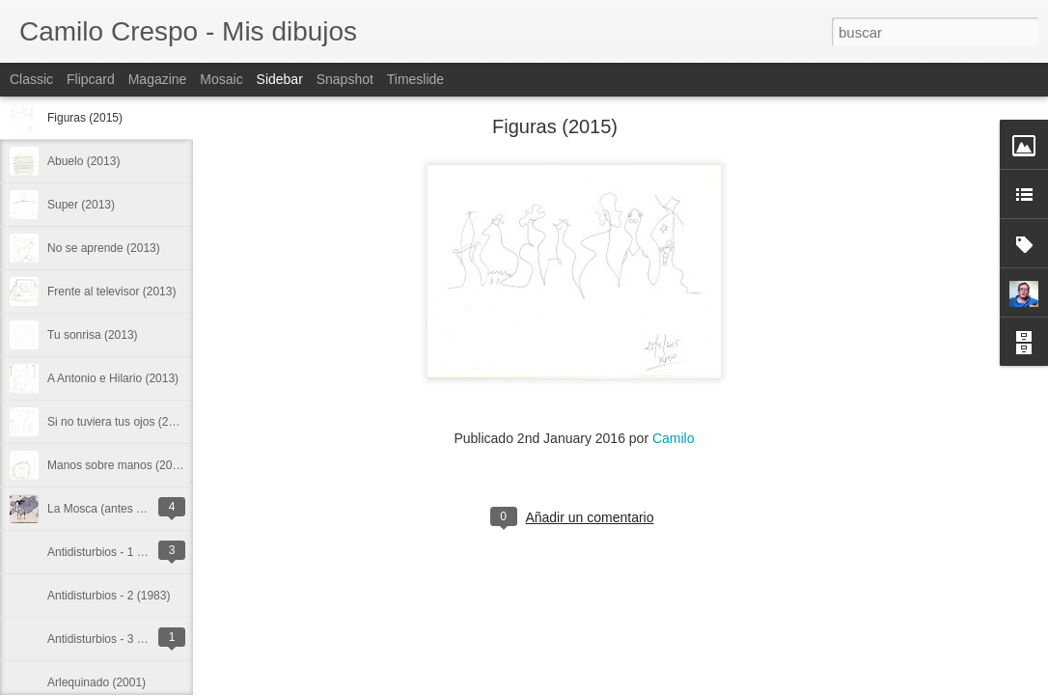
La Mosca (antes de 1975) (114, 508)
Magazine (157, 79)
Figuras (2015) (85, 118)
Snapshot (345, 79)
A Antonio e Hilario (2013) (113, 378)
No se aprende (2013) (103, 248)
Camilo (673, 438)
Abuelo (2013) (83, 161)
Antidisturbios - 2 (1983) (108, 595)
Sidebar (280, 79)
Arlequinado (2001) (96, 682)
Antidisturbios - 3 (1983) (108, 639)
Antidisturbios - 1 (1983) (108, 552)
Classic (31, 79)
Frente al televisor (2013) (111, 291)
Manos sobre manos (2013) (118, 465)
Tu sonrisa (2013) (92, 335)
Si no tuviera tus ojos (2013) (119, 422)
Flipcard (91, 79)
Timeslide (415, 79)
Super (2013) (81, 204)
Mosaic (221, 79)
